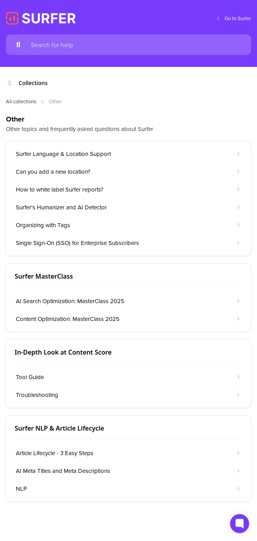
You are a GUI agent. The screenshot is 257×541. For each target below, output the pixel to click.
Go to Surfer (233, 18)
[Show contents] (12, 83)
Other (55, 101)
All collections (21, 101)
